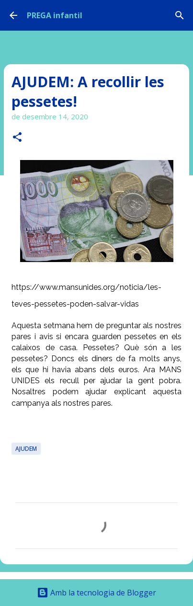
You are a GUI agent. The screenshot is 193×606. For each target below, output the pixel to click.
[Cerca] (179, 15)
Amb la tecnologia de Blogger (96, 592)
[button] (17, 137)
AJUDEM (26, 449)
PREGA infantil (54, 15)
